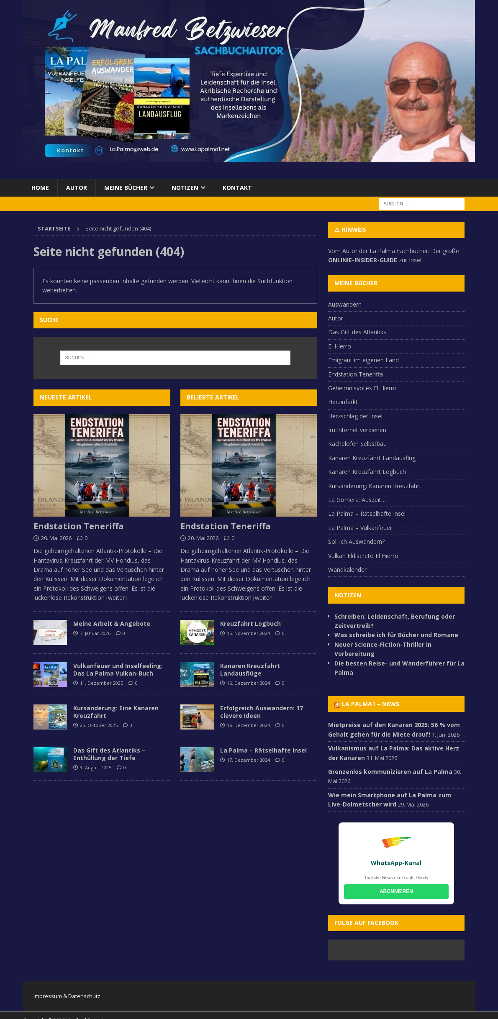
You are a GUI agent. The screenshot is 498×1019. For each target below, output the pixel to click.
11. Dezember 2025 (101, 683)
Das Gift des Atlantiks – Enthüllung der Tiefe (109, 754)
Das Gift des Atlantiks (357, 332)
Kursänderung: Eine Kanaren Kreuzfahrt (116, 711)
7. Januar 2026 (95, 633)
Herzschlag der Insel (355, 416)
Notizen (185, 188)
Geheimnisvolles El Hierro (362, 388)
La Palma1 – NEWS (370, 704)
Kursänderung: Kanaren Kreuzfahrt (374, 486)
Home (40, 188)
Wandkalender (347, 570)
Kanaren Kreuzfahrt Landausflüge (250, 669)
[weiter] (116, 598)
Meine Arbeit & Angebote (111, 623)
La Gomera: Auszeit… (357, 500)
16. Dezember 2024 (248, 683)
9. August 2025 (95, 767)
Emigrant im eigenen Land (363, 360)
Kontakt (237, 188)
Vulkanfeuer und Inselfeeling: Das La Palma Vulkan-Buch (118, 669)
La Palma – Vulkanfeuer (360, 528)
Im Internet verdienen (357, 430)
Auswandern (345, 304)
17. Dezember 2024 (248, 760)
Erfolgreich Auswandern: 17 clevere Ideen (261, 711)
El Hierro (339, 346)
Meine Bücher (125, 188)
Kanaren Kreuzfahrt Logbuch (367, 472)
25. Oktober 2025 (99, 725)
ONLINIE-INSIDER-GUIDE (362, 260)
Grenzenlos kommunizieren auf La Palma (390, 772)
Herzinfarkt (343, 402)
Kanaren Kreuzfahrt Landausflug (372, 458)
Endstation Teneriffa (78, 526)
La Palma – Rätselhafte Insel (263, 750)
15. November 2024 (248, 633)
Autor (76, 188)
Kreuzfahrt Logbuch (250, 623)
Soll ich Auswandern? (356, 541)
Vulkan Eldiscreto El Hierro (363, 556)
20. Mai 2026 (56, 538)
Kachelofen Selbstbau (357, 444)
